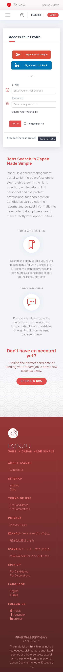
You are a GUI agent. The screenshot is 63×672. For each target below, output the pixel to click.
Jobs (13, 489)
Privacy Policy (18, 524)
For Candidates (19, 505)
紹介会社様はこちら (22, 540)
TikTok (15, 610)
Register (36, 15)
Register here (47, 139)
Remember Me (34, 123)
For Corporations (20, 509)
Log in (15, 123)
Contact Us (17, 469)
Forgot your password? (24, 112)
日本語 (56, 5)
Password (17, 98)
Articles (14, 485)
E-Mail (15, 84)
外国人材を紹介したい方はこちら (30, 555)
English (46, 5)
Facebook (17, 614)
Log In (53, 15)
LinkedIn (16, 618)
